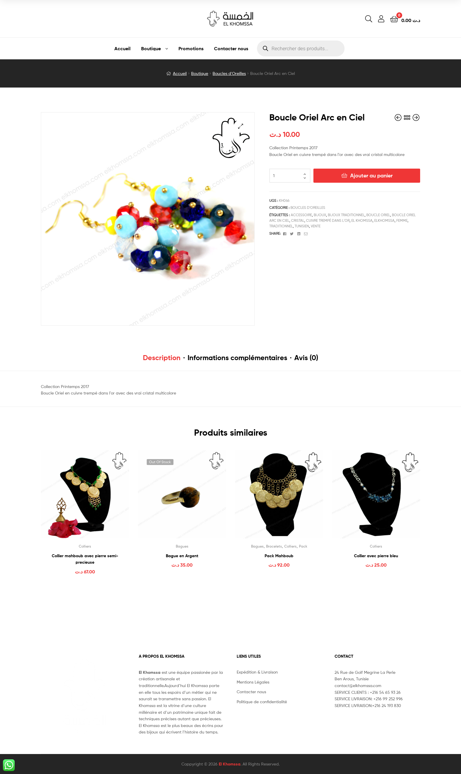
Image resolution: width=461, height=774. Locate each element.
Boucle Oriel (378, 215)
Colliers (85, 546)
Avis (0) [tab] (306, 357)
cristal (297, 220)
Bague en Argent (182, 555)
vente (315, 226)
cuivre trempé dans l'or (328, 220)
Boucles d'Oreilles (229, 73)
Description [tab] (162, 357)
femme (401, 220)
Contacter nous (231, 48)
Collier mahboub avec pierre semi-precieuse (85, 559)
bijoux (320, 215)
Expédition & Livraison (257, 671)
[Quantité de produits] (289, 176)
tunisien (302, 226)
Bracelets (274, 546)
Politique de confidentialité (262, 701)
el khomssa (362, 220)
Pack (303, 546)
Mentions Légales (253, 681)
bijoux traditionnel (346, 215)
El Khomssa (229, 764)
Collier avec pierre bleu (376, 555)
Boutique (151, 48)
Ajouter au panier (371, 175)
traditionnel (281, 226)
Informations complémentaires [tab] (237, 357)
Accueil (122, 48)
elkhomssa (384, 220)
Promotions (190, 48)
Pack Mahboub (279, 555)
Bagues (182, 546)
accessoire (301, 215)
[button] (240, 126)
